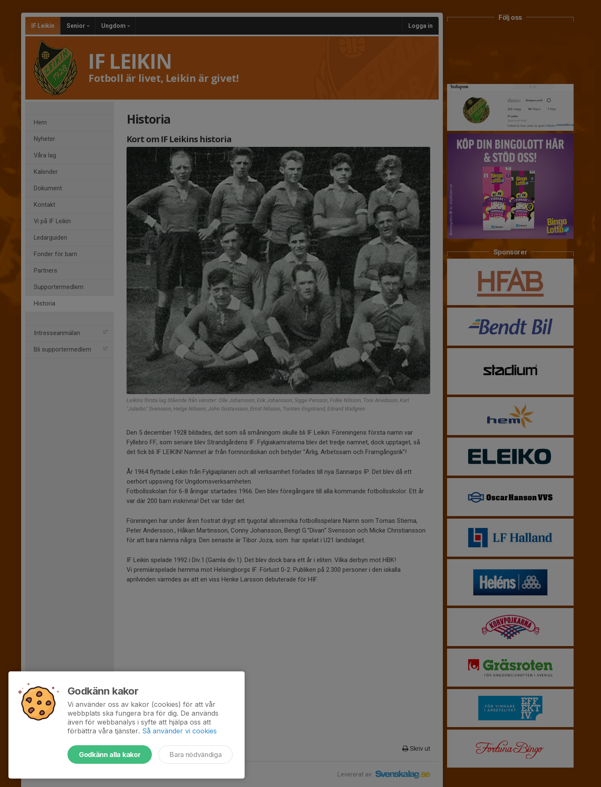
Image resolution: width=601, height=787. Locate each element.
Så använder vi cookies (179, 731)
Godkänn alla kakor (109, 754)
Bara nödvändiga (195, 754)
